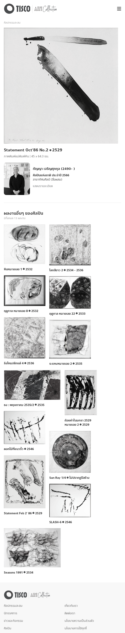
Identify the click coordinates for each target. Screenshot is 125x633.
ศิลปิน (7, 628)
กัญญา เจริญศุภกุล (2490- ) (54, 168)
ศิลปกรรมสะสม (12, 23)
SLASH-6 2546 (60, 522)
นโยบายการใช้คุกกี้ (76, 628)
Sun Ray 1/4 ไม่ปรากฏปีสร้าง (69, 478)
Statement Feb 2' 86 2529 (23, 513)
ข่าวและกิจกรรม (13, 621)
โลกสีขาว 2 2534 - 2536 (66, 270)
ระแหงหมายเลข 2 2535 (65, 364)
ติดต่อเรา (70, 613)
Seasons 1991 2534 (18, 572)
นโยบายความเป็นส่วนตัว (79, 621)
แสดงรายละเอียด (43, 186)
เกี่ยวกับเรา (71, 606)
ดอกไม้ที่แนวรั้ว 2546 (19, 449)
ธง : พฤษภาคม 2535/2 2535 (24, 405)
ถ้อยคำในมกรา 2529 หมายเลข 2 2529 (78, 422)
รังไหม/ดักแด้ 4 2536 (19, 363)
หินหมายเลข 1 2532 (18, 269)
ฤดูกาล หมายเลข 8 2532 (21, 311)
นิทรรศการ (10, 613)
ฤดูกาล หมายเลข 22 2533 (67, 314)
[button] (117, 8)
